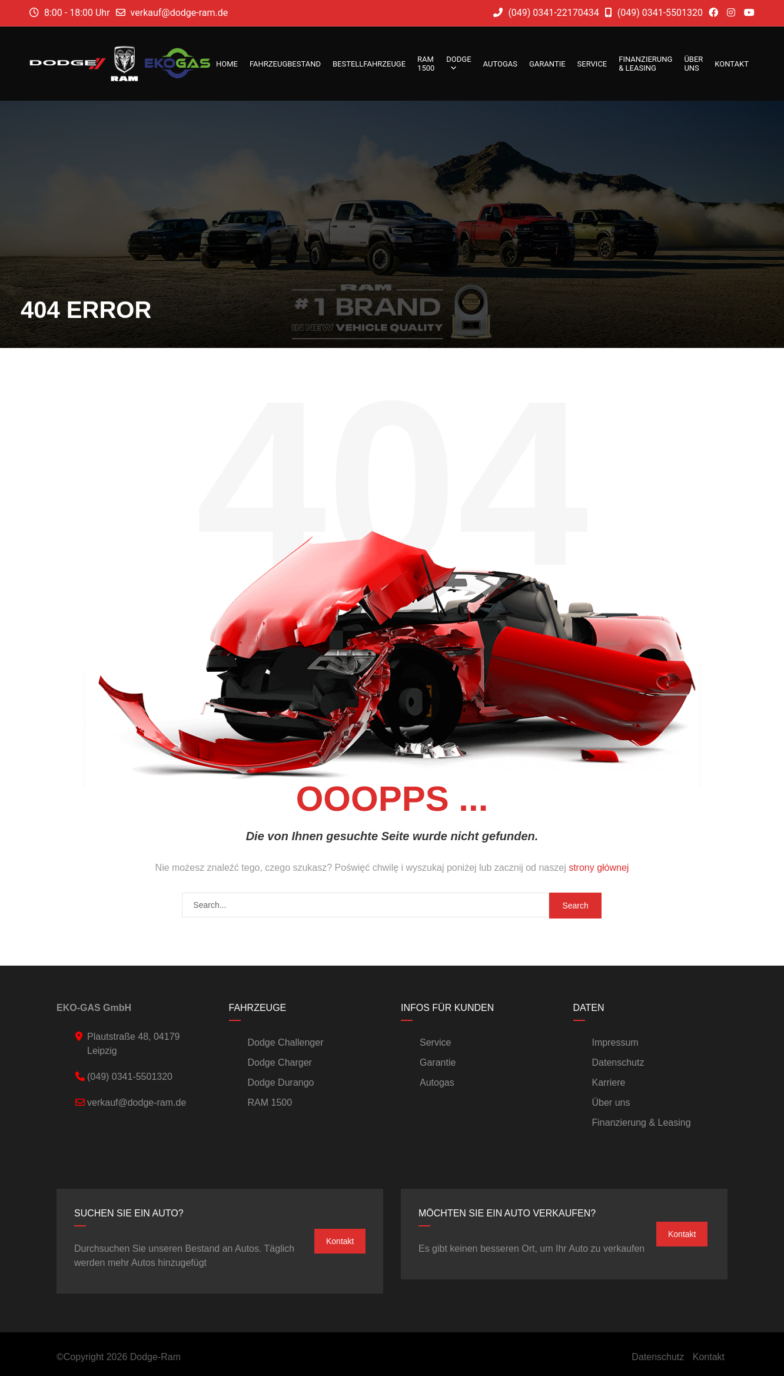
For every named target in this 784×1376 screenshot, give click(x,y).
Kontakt (732, 63)
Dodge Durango (281, 1082)
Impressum (615, 1042)
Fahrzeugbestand (285, 63)
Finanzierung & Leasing (645, 63)
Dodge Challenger (286, 1042)
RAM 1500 (425, 63)
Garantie (547, 63)
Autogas (500, 63)
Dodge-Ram (155, 1357)
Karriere (609, 1082)
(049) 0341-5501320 (654, 12)
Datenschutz (618, 1062)
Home (227, 63)
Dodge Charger (280, 1062)
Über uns (693, 63)
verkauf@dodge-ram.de (179, 12)
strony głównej (599, 868)
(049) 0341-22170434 (546, 12)
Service (592, 63)
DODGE (458, 63)
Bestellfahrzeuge (369, 63)
